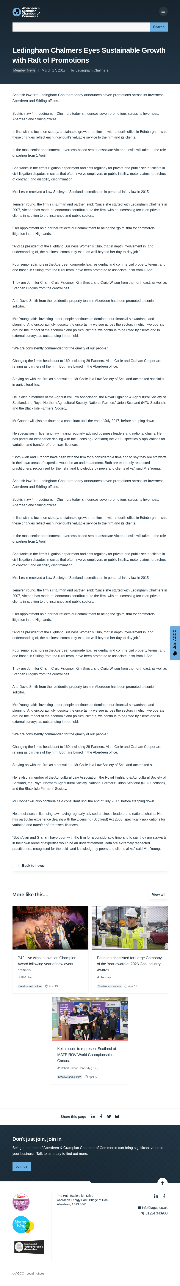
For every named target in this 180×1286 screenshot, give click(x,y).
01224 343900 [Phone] (154, 1213)
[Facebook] (164, 1196)
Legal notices (35, 1273)
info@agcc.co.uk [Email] (153, 1208)
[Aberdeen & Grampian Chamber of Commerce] (26, 12)
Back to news (30, 865)
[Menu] (163, 11)
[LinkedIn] (157, 1196)
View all (158, 894)
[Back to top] (162, 1183)
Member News (24, 70)
